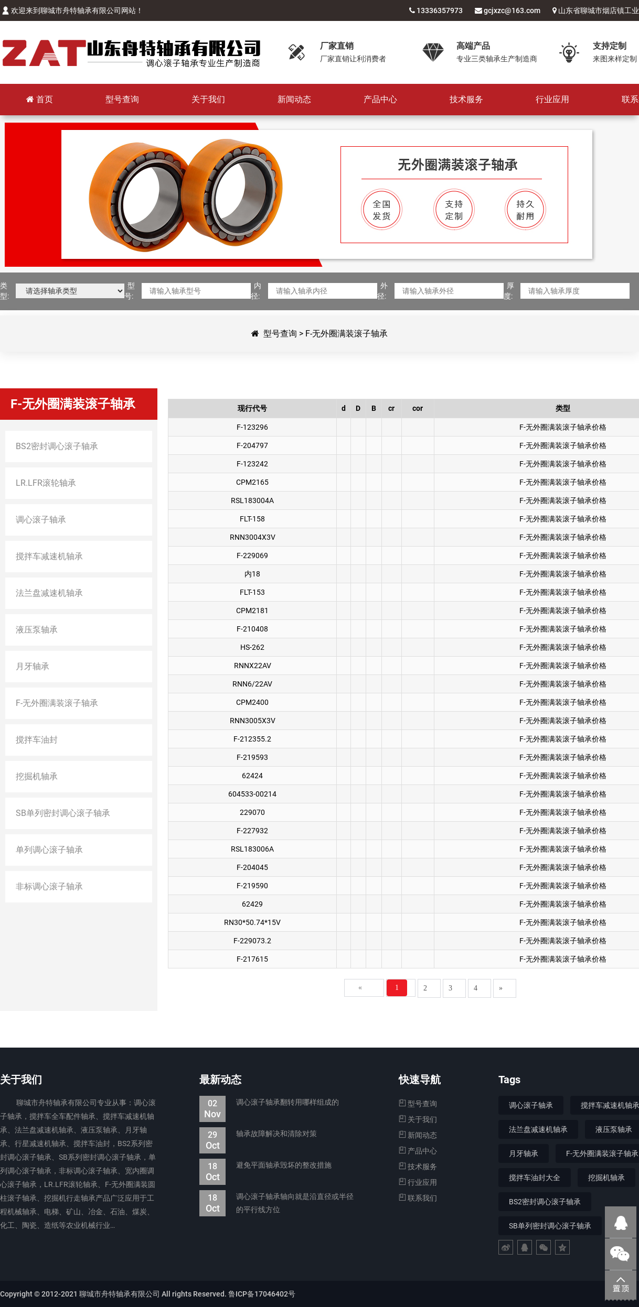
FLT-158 (252, 519)
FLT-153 (252, 592)
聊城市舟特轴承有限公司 (131, 52)
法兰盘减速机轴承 (538, 1129)
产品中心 (418, 1151)
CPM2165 (252, 482)
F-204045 (252, 867)
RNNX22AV (252, 665)
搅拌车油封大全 (534, 1177)
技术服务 (418, 1166)
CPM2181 (252, 610)
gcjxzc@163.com (512, 10)
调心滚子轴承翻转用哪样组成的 (269, 1102)
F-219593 (252, 757)
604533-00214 (252, 794)
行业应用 (418, 1182)
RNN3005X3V (252, 720)
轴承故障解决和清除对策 (258, 1133)
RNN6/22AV (252, 684)
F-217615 (252, 959)
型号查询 (280, 334)
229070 (252, 812)
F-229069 (252, 555)
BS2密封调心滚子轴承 (545, 1201)
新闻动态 (418, 1135)
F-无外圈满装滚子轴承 (346, 334)
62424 (252, 775)
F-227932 (252, 830)
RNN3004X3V (252, 537)
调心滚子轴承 (531, 1105)
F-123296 (252, 427)
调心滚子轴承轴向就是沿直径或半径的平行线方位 (276, 1203)
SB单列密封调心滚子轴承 (550, 1226)
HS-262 (252, 647)
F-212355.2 (252, 739)
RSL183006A (252, 849)
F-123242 (252, 464)
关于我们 (418, 1119)
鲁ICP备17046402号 (261, 1294)
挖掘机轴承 (606, 1177)
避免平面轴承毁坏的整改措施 (265, 1165)
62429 (252, 904)
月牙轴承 (523, 1153)
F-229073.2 (252, 940)
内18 (252, 574)
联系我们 (418, 1198)
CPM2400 (252, 702)
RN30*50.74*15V (252, 922)
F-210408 (252, 629)
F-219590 (252, 885)
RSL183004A (252, 500)
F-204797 (252, 445)
